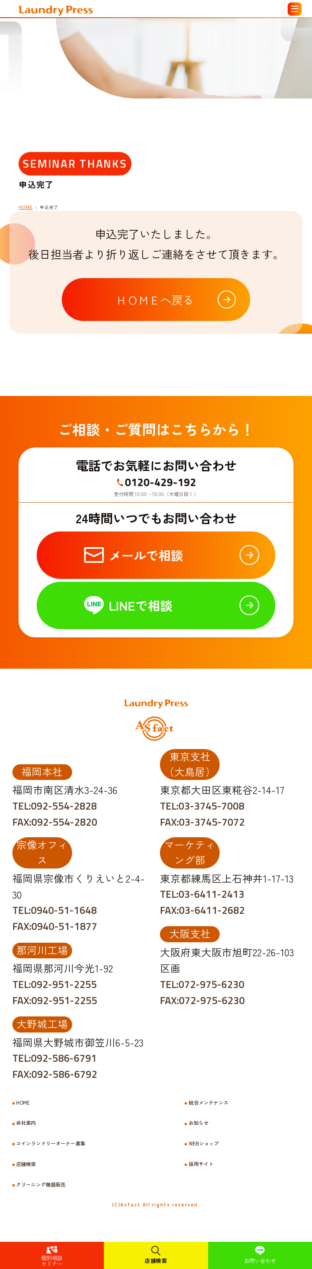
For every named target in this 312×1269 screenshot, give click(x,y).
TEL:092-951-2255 (54, 984)
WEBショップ (204, 1143)
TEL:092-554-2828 (54, 806)
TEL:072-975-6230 (202, 984)
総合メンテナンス (208, 1102)
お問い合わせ (260, 1260)
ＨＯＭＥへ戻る (155, 299)
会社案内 (26, 1122)
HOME (26, 207)
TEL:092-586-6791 (54, 1058)
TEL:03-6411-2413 (202, 894)
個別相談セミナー (52, 1260)
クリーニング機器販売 (41, 1184)
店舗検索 (156, 1260)
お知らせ (199, 1122)
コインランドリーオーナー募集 (50, 1143)
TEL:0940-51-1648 (54, 910)
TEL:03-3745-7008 (202, 806)
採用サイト (201, 1164)
